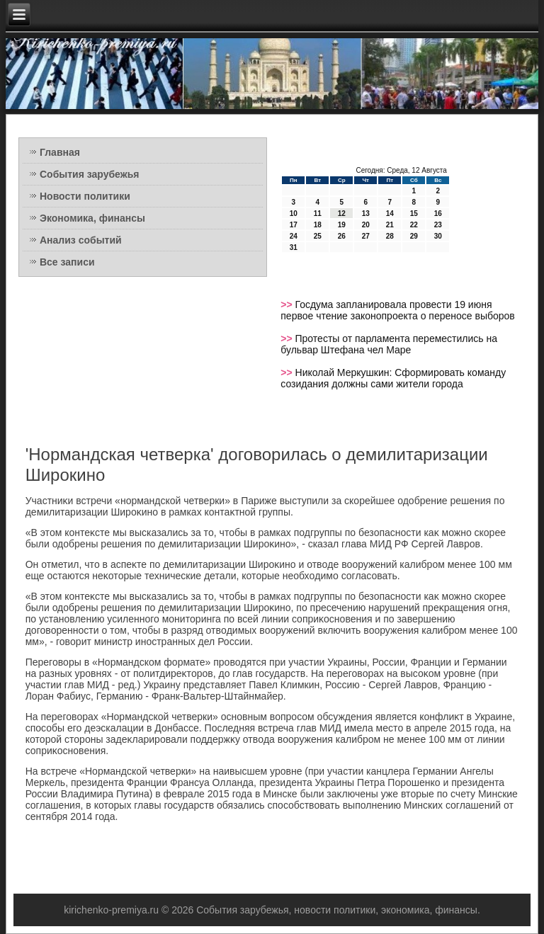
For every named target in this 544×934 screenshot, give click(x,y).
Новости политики (85, 196)
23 (438, 225)
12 (342, 213)
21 (390, 225)
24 (294, 236)
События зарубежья (89, 174)
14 (390, 213)
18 (318, 225)
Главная (60, 152)
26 (342, 236)
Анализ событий (81, 240)
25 (318, 236)
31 (294, 247)
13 (366, 213)
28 (390, 236)
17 (294, 225)
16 (438, 213)
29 (414, 236)
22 (414, 225)
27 (366, 236)
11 (318, 213)
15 (414, 213)
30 (438, 236)
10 (294, 213)
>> (287, 304)
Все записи (67, 262)
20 (366, 225)
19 (342, 225)
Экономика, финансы (92, 218)
